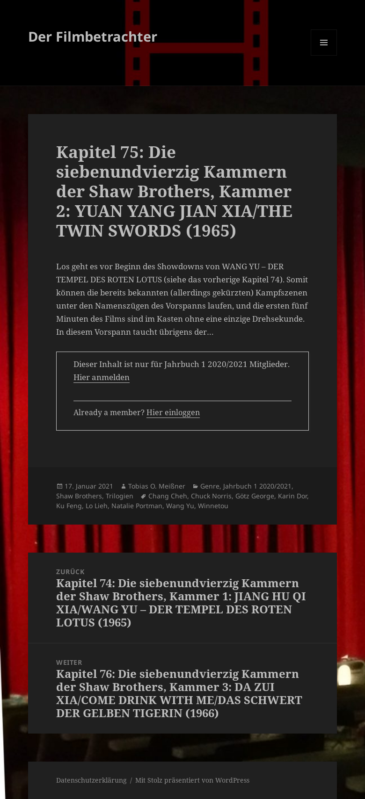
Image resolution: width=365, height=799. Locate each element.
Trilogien (119, 495)
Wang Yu (180, 505)
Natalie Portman (136, 505)
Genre (209, 486)
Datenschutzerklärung (91, 780)
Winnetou (213, 505)
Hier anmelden (101, 377)
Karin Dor (292, 495)
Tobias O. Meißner (156, 486)
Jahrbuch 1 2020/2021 (257, 486)
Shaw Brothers (79, 495)
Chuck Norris (211, 495)
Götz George (254, 495)
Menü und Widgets (324, 55)
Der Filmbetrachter (92, 36)
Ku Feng (69, 505)
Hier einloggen (173, 412)
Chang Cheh (167, 495)
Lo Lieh (97, 505)
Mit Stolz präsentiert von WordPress (192, 780)
